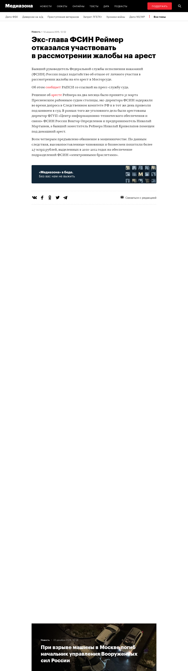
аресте (56, 95)
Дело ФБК (12, 16)
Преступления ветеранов (63, 16)
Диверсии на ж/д (32, 16)
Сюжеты (62, 6)
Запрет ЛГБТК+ (92, 16)
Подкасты (120, 6)
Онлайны (79, 6)
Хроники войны (115, 16)
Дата (106, 6)
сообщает (53, 87)
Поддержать (159, 6)
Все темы (160, 16)
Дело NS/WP (137, 16)
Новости (46, 6)
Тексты (94, 6)
